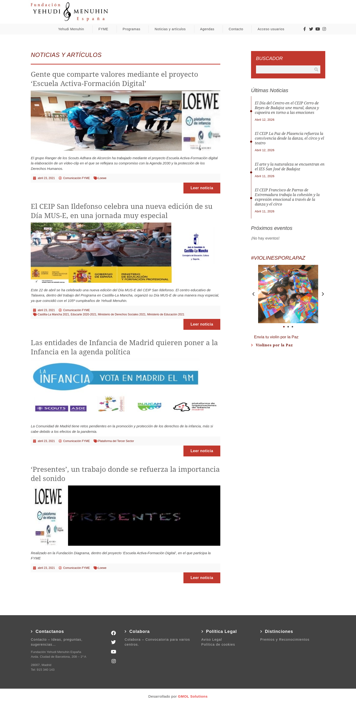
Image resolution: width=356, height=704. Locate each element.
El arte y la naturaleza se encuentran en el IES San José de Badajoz (290, 166)
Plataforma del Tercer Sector (116, 441)
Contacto (237, 29)
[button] (253, 294)
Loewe (102, 178)
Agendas (208, 29)
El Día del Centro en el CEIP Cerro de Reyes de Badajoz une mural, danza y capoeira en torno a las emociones (287, 108)
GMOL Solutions (193, 696)
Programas (133, 29)
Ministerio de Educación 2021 (165, 314)
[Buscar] (316, 69)
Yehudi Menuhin (72, 29)
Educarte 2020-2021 (83, 314)
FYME (104, 29)
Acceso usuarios (272, 29)
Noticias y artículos (171, 29)
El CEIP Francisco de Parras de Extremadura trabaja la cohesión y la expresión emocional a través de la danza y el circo (287, 197)
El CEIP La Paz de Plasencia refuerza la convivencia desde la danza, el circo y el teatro (289, 138)
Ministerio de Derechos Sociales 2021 (121, 314)
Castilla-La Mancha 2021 (53, 314)
